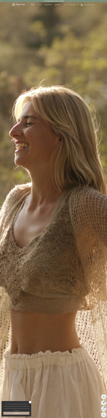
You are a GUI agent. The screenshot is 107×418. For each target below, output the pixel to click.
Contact (57, 4)
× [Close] (30, 402)
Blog (39, 4)
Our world (48, 4)
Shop (32, 4)
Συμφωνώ (16, 413)
